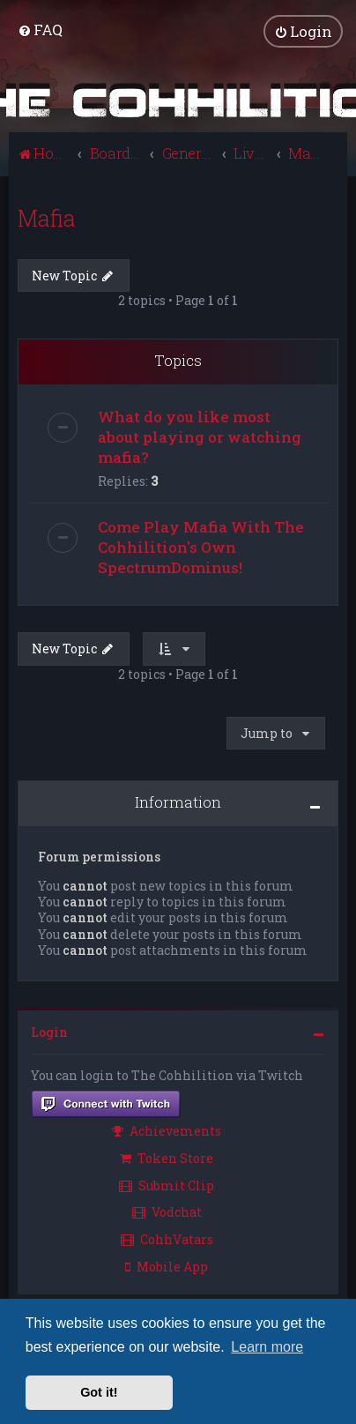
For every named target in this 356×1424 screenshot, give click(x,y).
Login (49, 1032)
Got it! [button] (98, 1392)
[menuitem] (40, 29)
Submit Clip (166, 1185)
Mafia (47, 218)
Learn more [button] (267, 1346)
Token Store (166, 1158)
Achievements (166, 1130)
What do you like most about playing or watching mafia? (199, 436)
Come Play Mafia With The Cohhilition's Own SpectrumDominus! (201, 547)
